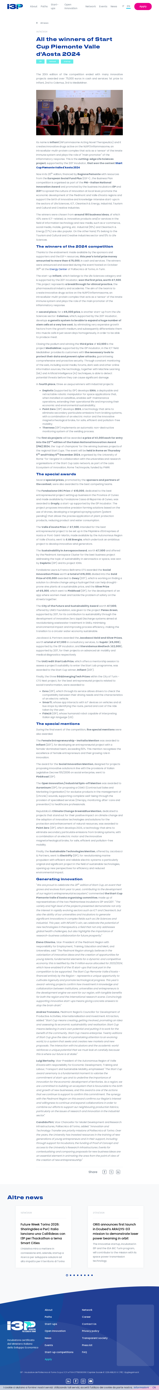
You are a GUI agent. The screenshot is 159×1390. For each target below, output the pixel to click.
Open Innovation (70, 6)
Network (90, 6)
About (33, 6)
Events (103, 6)
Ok (154, 1387)
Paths (44, 6)
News (114, 6)
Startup (67, 61)
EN (128, 6)
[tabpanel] (43, 1240)
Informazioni (141, 1387)
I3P (40, 61)
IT (123, 6)
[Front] (17, 6)
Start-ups (55, 6)
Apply (143, 6)
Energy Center (58, 269)
